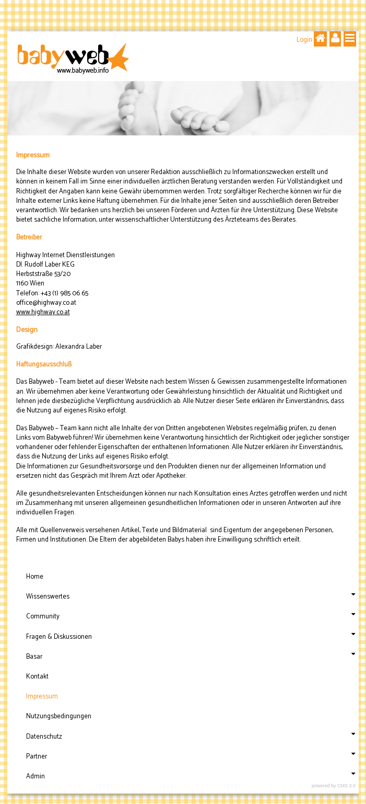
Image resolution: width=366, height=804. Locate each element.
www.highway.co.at (43, 312)
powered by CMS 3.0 (334, 785)
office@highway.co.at (46, 302)
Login (304, 40)
